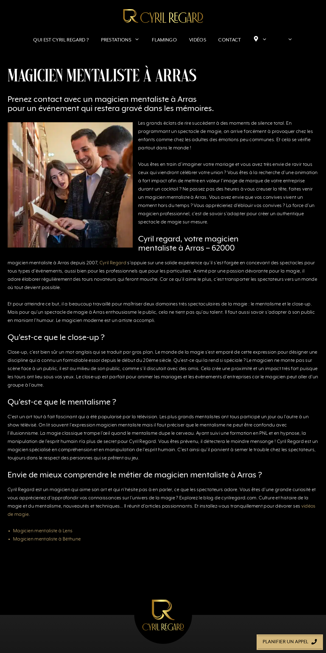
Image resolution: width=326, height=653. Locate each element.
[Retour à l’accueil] (163, 16)
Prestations (123, 40)
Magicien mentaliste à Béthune (47, 539)
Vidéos (197, 40)
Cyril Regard (113, 263)
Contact (229, 40)
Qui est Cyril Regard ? (61, 40)
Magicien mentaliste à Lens (42, 531)
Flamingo (164, 40)
